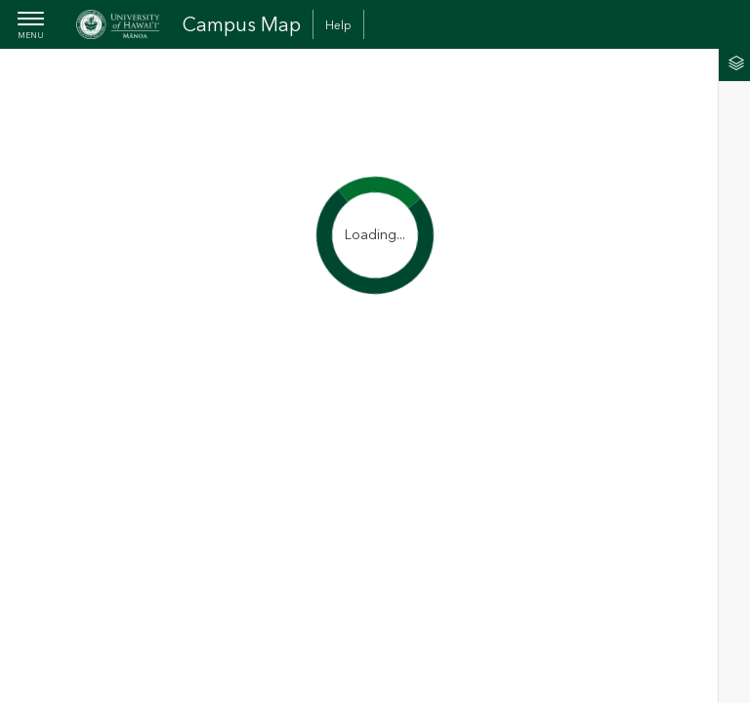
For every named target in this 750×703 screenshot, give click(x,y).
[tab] (734, 65)
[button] (734, 65)
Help (338, 25)
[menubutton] (31, 26)
